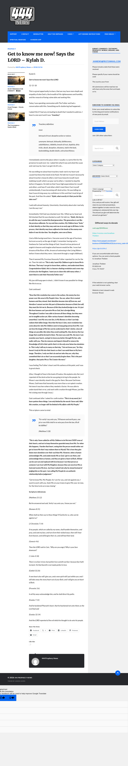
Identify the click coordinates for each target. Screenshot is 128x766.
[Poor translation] (11, 698)
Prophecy (12, 49)
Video (70, 34)
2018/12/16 (37, 67)
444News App (35, 40)
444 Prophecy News (23, 67)
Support (13, 34)
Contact (25, 34)
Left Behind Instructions (89, 34)
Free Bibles (109, 34)
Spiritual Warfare (18, 40)
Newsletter (38, 34)
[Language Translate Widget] (102, 189)
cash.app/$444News (100, 228)
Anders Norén (20, 681)
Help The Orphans (55, 34)
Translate (106, 191)
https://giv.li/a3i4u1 (99, 248)
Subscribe (99, 129)
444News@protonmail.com (107, 61)
